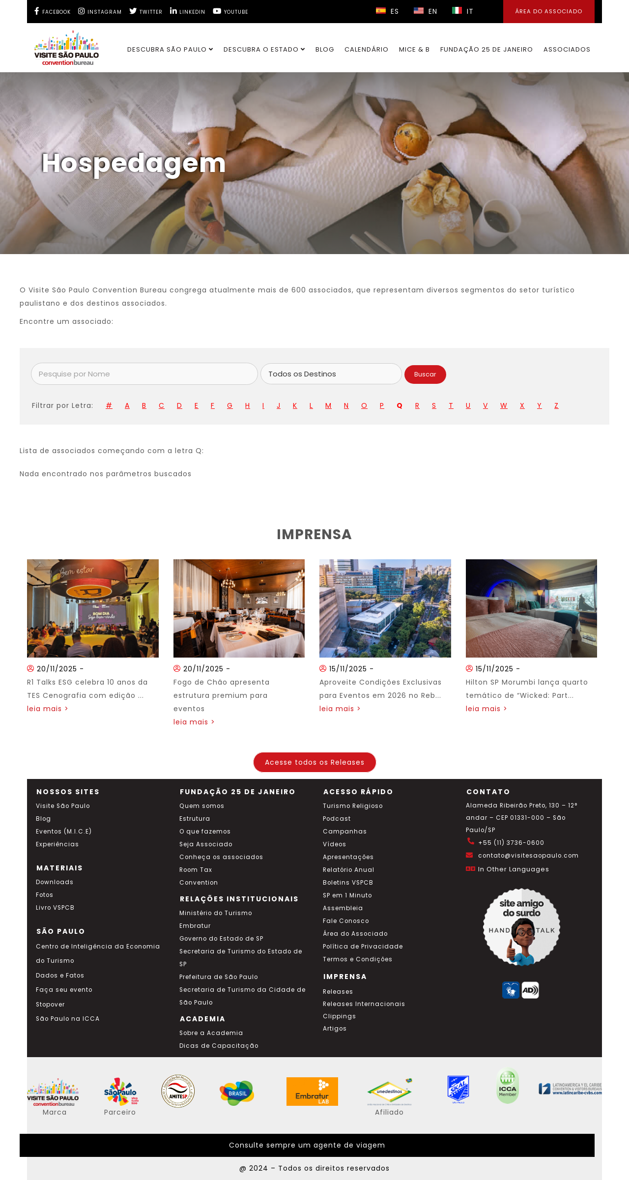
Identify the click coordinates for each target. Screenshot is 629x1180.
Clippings (339, 1016)
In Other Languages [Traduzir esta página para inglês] (513, 869)
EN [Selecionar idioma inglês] (425, 11)
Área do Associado (355, 934)
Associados (567, 49)
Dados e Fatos (60, 975)
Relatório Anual (348, 870)
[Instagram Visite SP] (100, 11)
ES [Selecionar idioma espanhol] (387, 11)
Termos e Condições (358, 959)
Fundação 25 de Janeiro (486, 49)
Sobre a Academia (211, 1033)
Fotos (45, 895)
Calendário (366, 49)
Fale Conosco (346, 921)
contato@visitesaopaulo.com (528, 856)
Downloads (55, 882)
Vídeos (334, 844)
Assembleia (343, 908)
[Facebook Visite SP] (52, 11)
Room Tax (195, 870)
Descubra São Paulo (170, 49)
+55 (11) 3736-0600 (511, 843)
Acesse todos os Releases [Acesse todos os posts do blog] (315, 762)
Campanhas (345, 831)
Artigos (335, 1029)
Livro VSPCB (55, 908)
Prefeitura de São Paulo (218, 977)
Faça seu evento (64, 990)
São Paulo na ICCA (68, 1019)
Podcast (337, 819)
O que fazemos (205, 831)
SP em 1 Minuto (347, 895)
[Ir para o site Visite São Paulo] (60, 45)
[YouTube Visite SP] (230, 11)
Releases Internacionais (364, 1004)
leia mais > (48, 709)
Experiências (57, 844)
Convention (198, 883)
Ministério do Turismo (215, 913)
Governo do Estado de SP (221, 939)
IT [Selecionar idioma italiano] (463, 11)
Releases (338, 992)
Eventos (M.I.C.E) (64, 831)
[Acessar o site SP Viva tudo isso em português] (127, 1103)
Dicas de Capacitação (218, 1046)
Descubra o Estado (264, 49)
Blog (324, 49)
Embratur (195, 926)
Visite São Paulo (63, 806)
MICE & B (414, 49)
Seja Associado (205, 844)
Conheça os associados (221, 857)
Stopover (50, 1004)
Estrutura (194, 819)
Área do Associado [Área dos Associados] (548, 11)
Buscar (425, 374)
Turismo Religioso (353, 806)
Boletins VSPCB (348, 883)
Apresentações (348, 857)
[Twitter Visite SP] (146, 11)
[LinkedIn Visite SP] (187, 11)
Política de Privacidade (363, 946)
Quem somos (202, 806)
